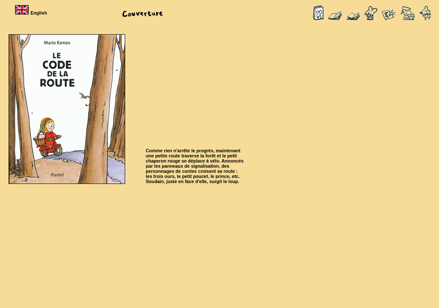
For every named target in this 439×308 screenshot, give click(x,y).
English (31, 12)
